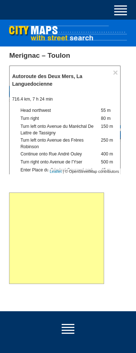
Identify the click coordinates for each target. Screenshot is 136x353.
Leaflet (56, 171)
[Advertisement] (56, 238)
